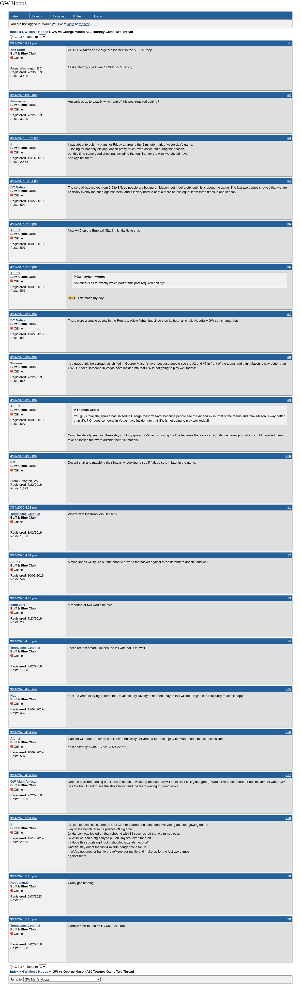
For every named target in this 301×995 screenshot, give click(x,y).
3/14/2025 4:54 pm (23, 775)
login (70, 24)
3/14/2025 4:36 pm (23, 598)
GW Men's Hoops (35, 32)
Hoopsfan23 (19, 882)
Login (98, 16)
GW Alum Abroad (23, 781)
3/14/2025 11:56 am (24, 138)
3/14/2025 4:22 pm (23, 456)
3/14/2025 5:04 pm (23, 818)
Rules (77, 16)
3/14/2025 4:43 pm (23, 641)
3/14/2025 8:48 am (23, 95)
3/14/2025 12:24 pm (24, 181)
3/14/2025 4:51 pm (23, 732)
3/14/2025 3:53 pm (23, 400)
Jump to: (55, 979)
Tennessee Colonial (25, 514)
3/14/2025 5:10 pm (23, 876)
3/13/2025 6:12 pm (23, 43)
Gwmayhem (19, 101)
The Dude (17, 50)
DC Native (17, 187)
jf (11, 144)
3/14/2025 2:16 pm (23, 267)
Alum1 (15, 230)
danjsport (17, 605)
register (84, 24)
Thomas (16, 363)
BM (12, 462)
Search (36, 16)
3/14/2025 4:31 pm (23, 555)
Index (14, 16)
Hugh (14, 695)
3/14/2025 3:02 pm (23, 314)
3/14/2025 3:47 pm (23, 357)
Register (58, 16)
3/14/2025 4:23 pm (23, 507)
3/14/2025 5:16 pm (23, 919)
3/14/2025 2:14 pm (23, 224)
